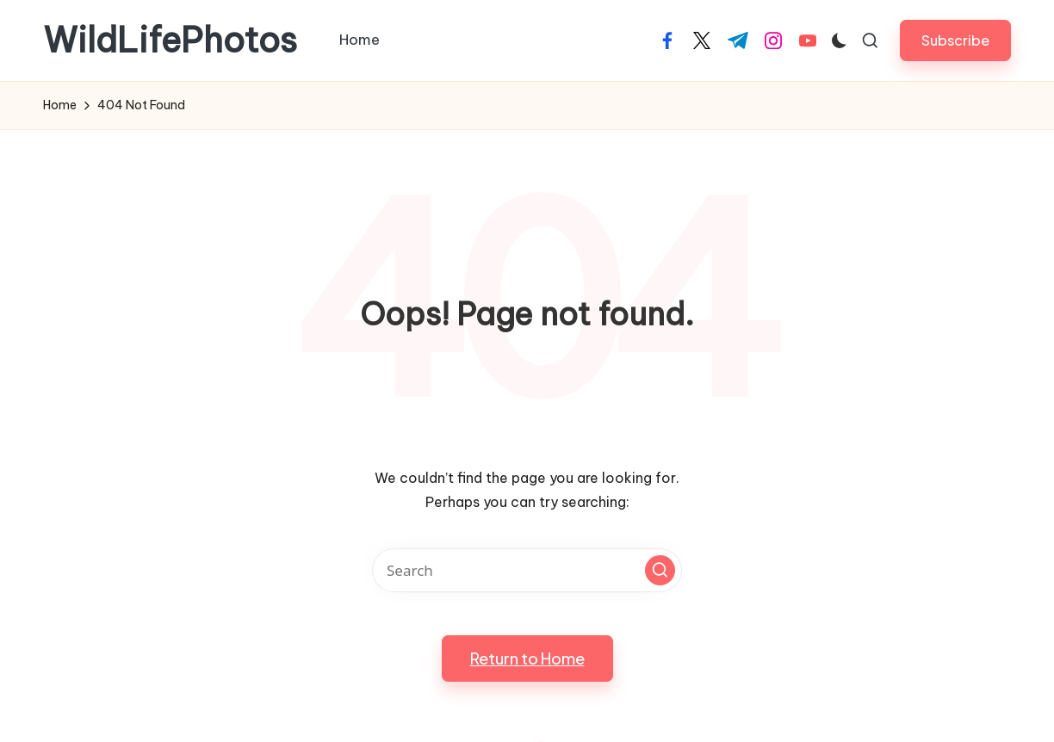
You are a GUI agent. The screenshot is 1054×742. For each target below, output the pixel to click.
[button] (955, 40)
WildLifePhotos (170, 40)
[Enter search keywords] (527, 570)
